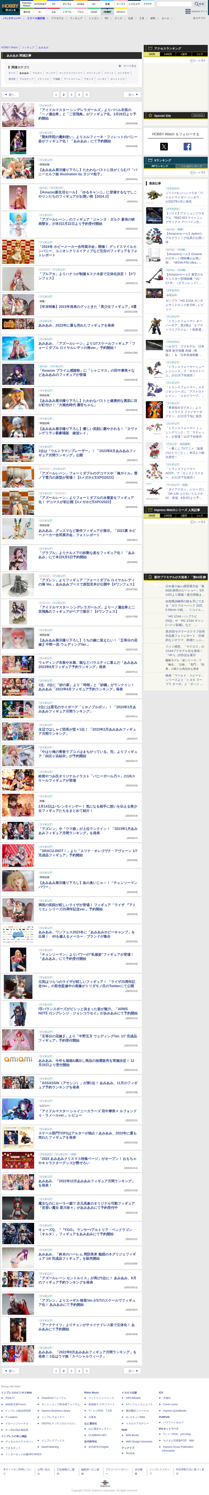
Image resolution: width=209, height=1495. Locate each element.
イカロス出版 (129, 1392)
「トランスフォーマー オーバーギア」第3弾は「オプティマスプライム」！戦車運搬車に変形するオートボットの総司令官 (184, 329)
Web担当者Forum (15, 1404)
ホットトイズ (117, 79)
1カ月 (200, 54)
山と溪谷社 (90, 1423)
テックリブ (128, 1447)
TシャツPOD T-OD (100, 1410)
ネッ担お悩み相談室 (16, 1429)
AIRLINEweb (133, 1397)
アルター (37, 73)
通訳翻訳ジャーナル (137, 1410)
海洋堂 (12, 79)
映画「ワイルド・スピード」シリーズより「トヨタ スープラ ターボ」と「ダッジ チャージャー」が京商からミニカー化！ (184, 684)
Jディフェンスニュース (139, 1404)
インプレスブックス (53, 1440)
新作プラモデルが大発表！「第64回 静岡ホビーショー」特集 (180, 578)
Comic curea (170, 1404)
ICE (161, 1392)
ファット (109, 73)
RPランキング (160, 166)
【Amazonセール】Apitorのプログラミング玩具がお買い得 (184, 238)
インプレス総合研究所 (18, 1410)
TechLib (130, 1453)
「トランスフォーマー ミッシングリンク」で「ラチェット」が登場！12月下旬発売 (184, 432)
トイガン (94, 18)
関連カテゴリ (20, 67)
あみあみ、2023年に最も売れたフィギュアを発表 (76, 325)
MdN (124, 1429)
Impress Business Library (56, 1410)
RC (107, 18)
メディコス (43, 79)
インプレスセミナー (53, 1417)
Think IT (10, 1397)
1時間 (152, 54)
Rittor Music (91, 1392)
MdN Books (132, 1435)
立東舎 (92, 1417)
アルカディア (26, 79)
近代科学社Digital (98, 1446)
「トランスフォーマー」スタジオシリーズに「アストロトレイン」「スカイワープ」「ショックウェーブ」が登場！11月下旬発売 (184, 396)
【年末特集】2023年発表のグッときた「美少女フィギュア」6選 (87, 306)
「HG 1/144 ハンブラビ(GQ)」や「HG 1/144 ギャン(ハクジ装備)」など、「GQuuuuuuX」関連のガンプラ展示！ (184, 625)
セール (165, 18)
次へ (134, 94)
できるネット (13, 1447)
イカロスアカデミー (137, 1423)
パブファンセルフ (173, 1422)
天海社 (167, 1397)
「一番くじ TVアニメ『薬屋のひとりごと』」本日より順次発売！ (184, 453)
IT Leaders (11, 1417)
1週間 (184, 54)
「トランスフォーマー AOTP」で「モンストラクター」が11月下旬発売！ (184, 473)
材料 (152, 18)
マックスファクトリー (71, 73)
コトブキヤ (123, 73)
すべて (12, 73)
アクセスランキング (167, 48)
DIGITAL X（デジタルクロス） (59, 1423)
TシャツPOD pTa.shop (177, 1434)
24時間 (168, 54)
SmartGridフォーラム (54, 1397)
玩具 (130, 18)
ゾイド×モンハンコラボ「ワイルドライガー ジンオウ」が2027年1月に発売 (184, 197)
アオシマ (88, 79)
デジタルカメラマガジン (19, 1441)
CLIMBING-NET (98, 1435)
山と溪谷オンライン (100, 1428)
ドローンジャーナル (16, 1423)
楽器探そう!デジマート (102, 1404)
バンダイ (102, 79)
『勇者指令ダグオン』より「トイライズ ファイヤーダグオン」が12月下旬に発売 (183, 412)
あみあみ (24, 73)
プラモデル (57, 18)
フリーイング (93, 73)
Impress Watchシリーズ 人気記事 (177, 510)
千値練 (56, 79)
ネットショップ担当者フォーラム (61, 1404)
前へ (8, 94)
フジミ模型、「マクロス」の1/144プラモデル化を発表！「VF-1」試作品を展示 (184, 651)
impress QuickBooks (174, 1410)
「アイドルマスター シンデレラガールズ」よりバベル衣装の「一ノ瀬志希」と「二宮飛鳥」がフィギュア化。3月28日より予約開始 (87, 114)
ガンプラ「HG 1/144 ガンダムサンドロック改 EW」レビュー (184, 305)
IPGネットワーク (169, 1428)
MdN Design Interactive (139, 1441)
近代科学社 (90, 1441)
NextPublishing (50, 1446)
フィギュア (76, 18)
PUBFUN (164, 1417)
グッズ (118, 18)
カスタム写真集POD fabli (178, 1440)
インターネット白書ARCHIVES (23, 1454)
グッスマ (50, 73)
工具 (141, 18)
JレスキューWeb (135, 1417)
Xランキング (162, 160)
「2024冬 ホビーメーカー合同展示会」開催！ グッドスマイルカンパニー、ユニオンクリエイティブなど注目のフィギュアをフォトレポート (87, 251)
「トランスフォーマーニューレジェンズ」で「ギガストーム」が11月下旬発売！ (184, 371)
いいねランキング (192, 166)
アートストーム (72, 79)
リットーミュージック (101, 1397)
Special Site (162, 115)
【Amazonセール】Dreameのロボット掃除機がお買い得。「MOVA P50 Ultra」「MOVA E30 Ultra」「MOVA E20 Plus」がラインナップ (185, 262)
